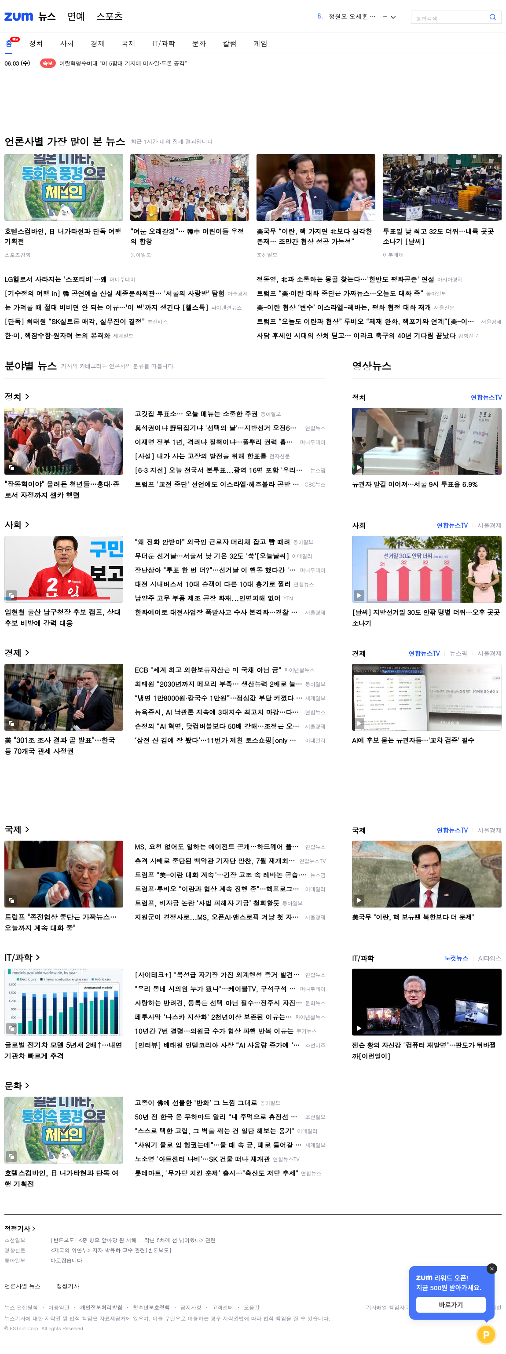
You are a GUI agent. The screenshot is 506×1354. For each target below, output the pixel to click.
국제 (128, 43)
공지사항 (191, 1307)
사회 (67, 43)
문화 (199, 43)
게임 (260, 43)
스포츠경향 (17, 254)
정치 (36, 43)
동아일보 (140, 254)
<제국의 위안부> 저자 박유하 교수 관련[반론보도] (111, 1250)
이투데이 (393, 254)
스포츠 (109, 16)
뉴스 (47, 16)
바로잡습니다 (66, 1260)
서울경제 (490, 525)
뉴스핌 (459, 653)
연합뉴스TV (486, 397)
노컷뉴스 (456, 958)
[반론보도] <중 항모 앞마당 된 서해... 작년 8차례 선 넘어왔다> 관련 (133, 1240)
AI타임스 (490, 958)
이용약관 (59, 1307)
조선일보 (267, 254)
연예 (76, 16)
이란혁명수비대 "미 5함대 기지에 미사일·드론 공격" (123, 63)
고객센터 (222, 1307)
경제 (98, 43)
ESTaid (18, 1328)
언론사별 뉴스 (22, 1286)
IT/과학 (163, 43)
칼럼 (230, 43)
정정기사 (17, 1228)
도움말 (252, 1307)
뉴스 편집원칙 (21, 1307)
